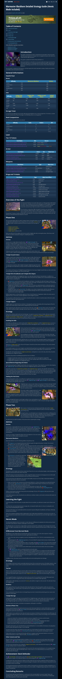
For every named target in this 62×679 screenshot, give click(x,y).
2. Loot (9, 30)
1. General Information (12, 28)
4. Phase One (10, 34)
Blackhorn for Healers (12, 48)
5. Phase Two (10, 35)
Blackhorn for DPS (12, 47)
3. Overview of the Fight (13, 32)
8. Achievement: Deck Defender (14, 41)
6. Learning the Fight (12, 37)
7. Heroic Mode (11, 39)
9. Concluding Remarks (12, 43)
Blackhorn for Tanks (12, 49)
